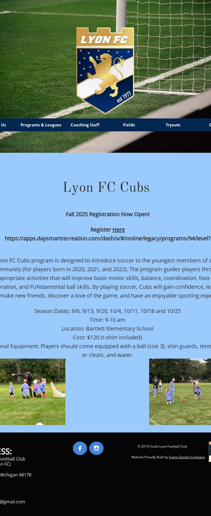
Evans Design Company (187, 457)
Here (118, 229)
